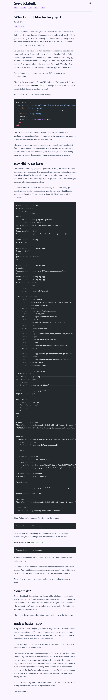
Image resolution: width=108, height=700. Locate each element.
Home (16, 7)
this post (24, 599)
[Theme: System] (90, 3)
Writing (23, 7)
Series (36, 7)
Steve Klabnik (25, 3)
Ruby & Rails (19, 26)
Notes (43, 7)
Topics (30, 7)
